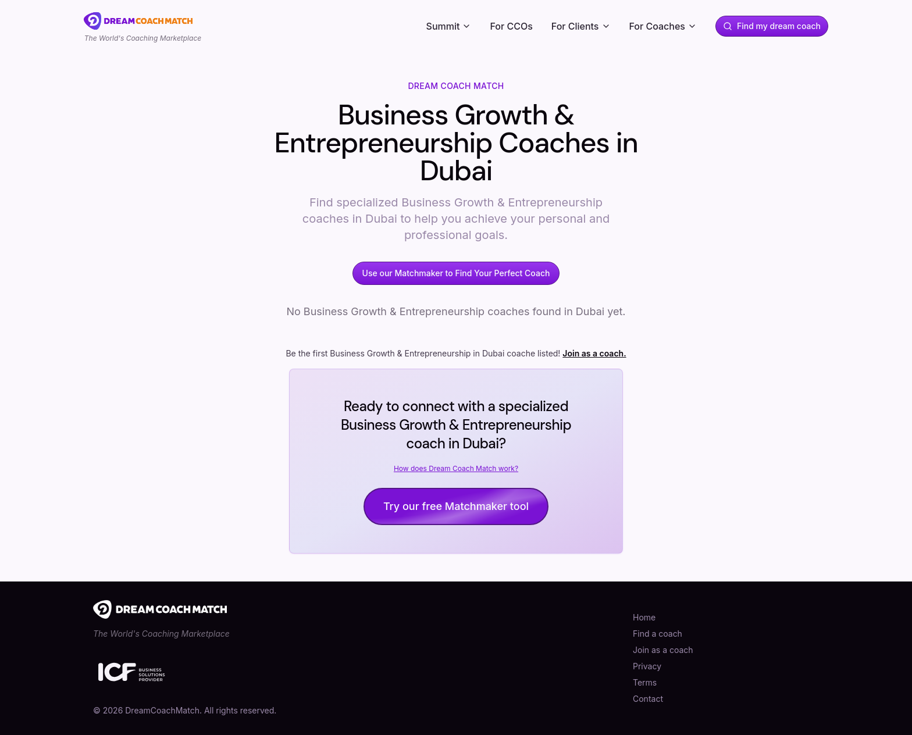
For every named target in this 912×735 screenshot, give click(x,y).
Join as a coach (663, 650)
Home (644, 617)
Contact (648, 699)
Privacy (647, 666)
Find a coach (657, 633)
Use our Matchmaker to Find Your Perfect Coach (456, 273)
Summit (449, 26)
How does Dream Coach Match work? (456, 468)
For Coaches (663, 26)
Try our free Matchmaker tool (456, 506)
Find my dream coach (772, 26)
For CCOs (511, 26)
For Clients (581, 26)
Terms (645, 682)
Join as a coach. (594, 353)
